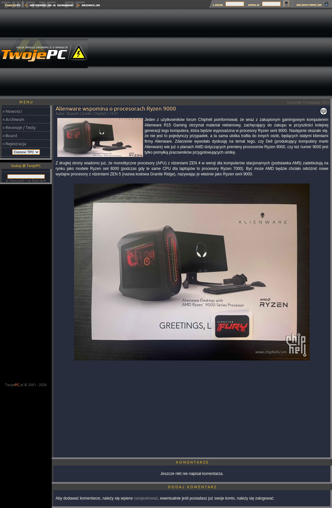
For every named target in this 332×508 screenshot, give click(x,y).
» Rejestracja (14, 143)
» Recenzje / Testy (19, 127)
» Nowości (12, 111)
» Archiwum (13, 119)
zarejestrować (146, 498)
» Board (10, 135)
